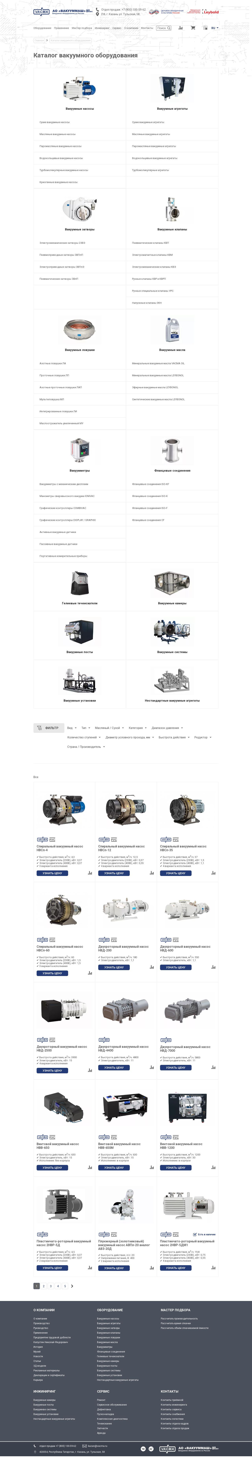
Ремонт (101, 1426)
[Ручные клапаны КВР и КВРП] (172, 287)
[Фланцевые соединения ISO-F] (172, 524)
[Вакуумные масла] (172, 343)
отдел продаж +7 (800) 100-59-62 (57, 1472)
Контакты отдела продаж (175, 1455)
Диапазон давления (165, 754)
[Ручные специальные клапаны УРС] (172, 299)
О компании (40, 1345)
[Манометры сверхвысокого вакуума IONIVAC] (80, 512)
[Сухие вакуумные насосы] (80, 126)
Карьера (38, 1406)
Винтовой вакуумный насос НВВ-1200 (181, 1172)
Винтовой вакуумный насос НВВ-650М (119, 1172)
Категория (136, 754)
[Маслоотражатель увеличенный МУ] (80, 435)
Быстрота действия (172, 764)
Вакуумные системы (108, 1397)
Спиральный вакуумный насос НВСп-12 (121, 875)
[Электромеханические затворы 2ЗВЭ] (80, 251)
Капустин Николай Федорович (50, 1368)
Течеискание (104, 1450)
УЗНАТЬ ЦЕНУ (52, 900)
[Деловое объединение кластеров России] (166, 12)
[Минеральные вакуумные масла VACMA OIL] (172, 375)
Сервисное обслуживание (112, 1431)
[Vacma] (63, 11)
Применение (40, 1359)
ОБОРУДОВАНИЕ (110, 1337)
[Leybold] (203, 12)
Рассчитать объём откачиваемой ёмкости (184, 1354)
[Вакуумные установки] (80, 709)
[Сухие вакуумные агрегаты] (172, 126)
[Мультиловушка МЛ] (80, 411)
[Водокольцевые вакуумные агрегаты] (172, 162)
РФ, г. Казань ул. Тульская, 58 (120, 14)
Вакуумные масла (107, 1368)
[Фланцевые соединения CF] (172, 536)
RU (213, 28)
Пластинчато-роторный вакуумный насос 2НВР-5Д (64, 1269)
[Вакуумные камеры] (172, 604)
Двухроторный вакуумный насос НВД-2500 (62, 1075)
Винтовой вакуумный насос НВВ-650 (58, 1172)
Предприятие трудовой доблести (52, 1364)
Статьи (37, 1387)
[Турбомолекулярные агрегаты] (172, 174)
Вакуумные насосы (108, 1345)
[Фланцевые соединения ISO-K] (172, 512)
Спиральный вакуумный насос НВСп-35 (183, 875)
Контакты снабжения (173, 1440)
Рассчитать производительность (179, 1345)
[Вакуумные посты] (80, 656)
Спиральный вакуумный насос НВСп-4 (60, 875)
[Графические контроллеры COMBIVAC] (80, 524)
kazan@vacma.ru (97, 1472)
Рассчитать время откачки (176, 1350)
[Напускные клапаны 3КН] (172, 310)
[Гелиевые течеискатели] (80, 604)
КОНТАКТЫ (169, 1418)
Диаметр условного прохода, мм (128, 764)
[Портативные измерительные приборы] (80, 572)
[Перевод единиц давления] (205, 28)
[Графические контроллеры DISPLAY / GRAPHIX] (80, 536)
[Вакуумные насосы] (80, 94)
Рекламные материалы (46, 1397)
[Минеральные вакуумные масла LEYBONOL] (172, 387)
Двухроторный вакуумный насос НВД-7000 (185, 1075)
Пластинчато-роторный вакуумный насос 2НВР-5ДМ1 (187, 1269)
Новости (38, 1383)
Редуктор (201, 764)
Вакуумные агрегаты (108, 1350)
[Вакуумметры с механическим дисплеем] (80, 500)
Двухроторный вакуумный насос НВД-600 (185, 975)
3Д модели (39, 1392)
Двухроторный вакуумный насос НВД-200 (123, 975)
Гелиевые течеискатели (110, 1383)
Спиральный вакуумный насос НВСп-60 (60, 975)
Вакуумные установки (109, 1401)
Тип (84, 754)
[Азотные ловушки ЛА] (80, 375)
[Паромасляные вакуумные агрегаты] (172, 150)
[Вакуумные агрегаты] (172, 94)
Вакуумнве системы (45, 1436)
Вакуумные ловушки (108, 1364)
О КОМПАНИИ (44, 1337)
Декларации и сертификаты (49, 1401)
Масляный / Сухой (107, 754)
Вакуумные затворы (108, 1354)
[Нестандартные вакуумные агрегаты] (172, 709)
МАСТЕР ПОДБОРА (175, 1337)
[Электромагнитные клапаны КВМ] (172, 263)
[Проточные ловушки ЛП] (80, 387)
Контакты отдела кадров (175, 1450)
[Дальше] (72, 1312)
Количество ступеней (82, 764)
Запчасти (102, 1455)
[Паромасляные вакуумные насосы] (80, 150)
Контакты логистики (172, 1445)
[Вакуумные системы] (172, 656)
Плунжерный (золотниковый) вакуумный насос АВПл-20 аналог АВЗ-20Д (124, 1271)
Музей (37, 1378)
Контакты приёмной (172, 1426)
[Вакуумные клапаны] (172, 218)
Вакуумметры (104, 1373)
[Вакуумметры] (80, 467)
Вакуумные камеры (108, 1387)
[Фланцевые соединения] (172, 467)
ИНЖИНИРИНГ (44, 1418)
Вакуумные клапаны (108, 1359)
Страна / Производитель (84, 773)
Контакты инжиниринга (174, 1431)
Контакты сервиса (171, 1436)
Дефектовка (104, 1436)
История (38, 1373)
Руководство (40, 1354)
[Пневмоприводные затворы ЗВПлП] (80, 263)
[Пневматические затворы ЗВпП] (80, 287)
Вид (70, 754)
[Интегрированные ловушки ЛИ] (80, 423)
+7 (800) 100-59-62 (134, 9)
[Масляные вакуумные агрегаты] (172, 138)
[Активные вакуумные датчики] (80, 548)
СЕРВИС (103, 1418)
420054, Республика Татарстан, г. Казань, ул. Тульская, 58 (72, 1478)
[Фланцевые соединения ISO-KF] (172, 500)
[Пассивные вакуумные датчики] (80, 560)
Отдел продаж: (111, 9)
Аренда (101, 1459)
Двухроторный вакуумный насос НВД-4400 (123, 1075)
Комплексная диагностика (112, 1445)
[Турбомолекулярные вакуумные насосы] (80, 174)
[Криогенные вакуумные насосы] (80, 186)
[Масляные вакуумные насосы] (80, 138)
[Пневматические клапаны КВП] (172, 251)
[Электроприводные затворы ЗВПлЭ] (80, 275)
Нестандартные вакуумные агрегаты (118, 1406)
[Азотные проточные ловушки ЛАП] (80, 399)
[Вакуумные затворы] (80, 218)
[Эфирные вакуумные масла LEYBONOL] (172, 399)
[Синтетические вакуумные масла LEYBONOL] (172, 411)
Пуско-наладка (105, 1440)
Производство (41, 1350)
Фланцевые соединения (111, 1378)
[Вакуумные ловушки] (80, 343)
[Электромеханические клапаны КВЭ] (172, 275)
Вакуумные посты (107, 1392)
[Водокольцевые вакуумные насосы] (80, 162)
